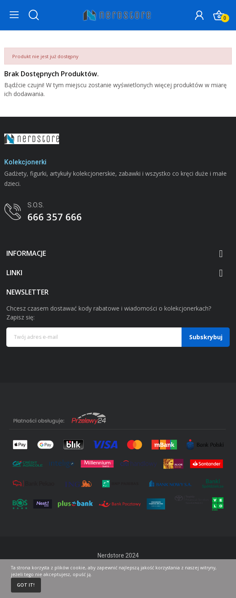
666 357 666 (54, 216)
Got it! (26, 585)
